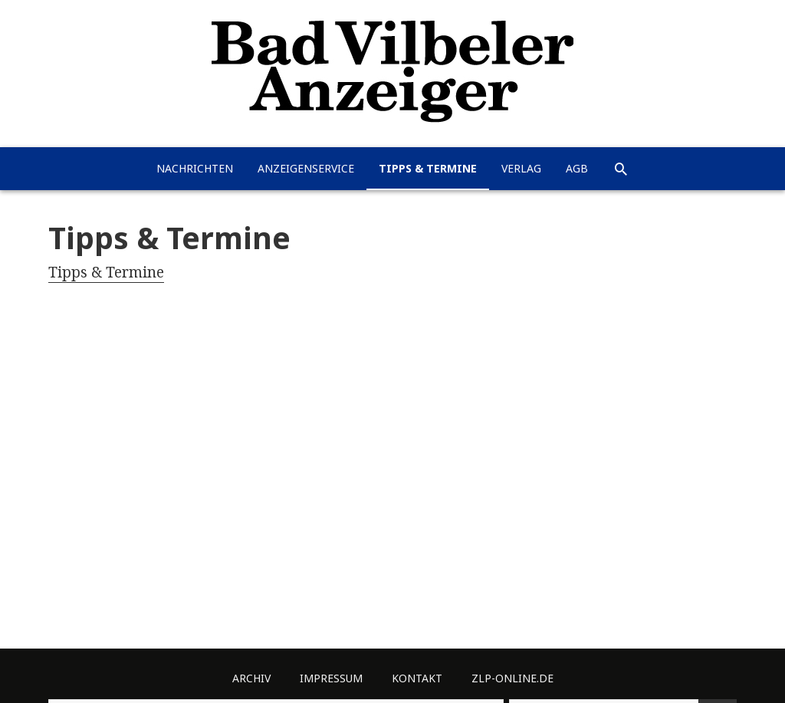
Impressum (331, 678)
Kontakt (417, 678)
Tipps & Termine (428, 168)
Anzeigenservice (306, 168)
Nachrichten (194, 168)
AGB (577, 168)
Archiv (251, 678)
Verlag (521, 168)
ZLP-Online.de (512, 678)
